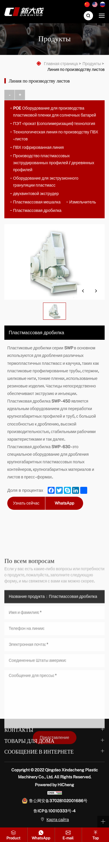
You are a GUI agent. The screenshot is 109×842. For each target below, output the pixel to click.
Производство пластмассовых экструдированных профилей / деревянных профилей (53, 162)
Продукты (92, 63)
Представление (54, 804)
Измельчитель (82, 202)
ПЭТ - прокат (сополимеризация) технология (54, 123)
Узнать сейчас (26, 503)
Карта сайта (58, 819)
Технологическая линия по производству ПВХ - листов (55, 135)
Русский (103, 4)
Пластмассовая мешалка (36, 202)
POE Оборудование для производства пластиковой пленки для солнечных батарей (54, 111)
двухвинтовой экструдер (36, 193)
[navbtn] (102, 15)
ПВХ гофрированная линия (38, 147)
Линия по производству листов (76, 69)
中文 (87, 4)
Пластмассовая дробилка (37, 210)
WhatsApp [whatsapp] (64, 503)
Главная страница (61, 63)
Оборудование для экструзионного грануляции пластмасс (45, 181)
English (95, 4)
